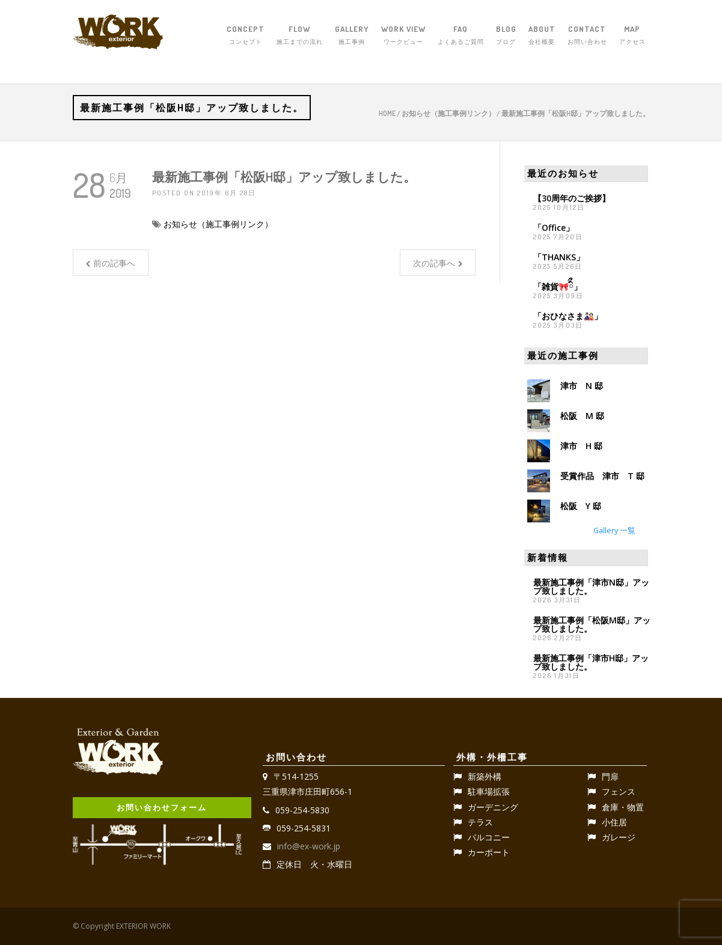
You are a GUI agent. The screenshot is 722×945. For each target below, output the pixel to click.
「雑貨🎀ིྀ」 (557, 286)
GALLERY (352, 35)
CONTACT (587, 35)
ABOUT (541, 35)
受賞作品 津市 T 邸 (602, 476)
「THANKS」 (558, 257)
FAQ (461, 35)
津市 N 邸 (581, 385)
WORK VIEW (403, 35)
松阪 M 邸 (582, 415)
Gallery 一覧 (614, 530)
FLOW (300, 35)
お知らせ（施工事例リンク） (448, 113)
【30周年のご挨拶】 (571, 198)
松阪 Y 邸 (580, 506)
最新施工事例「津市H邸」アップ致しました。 (591, 662)
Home (387, 113)
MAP (632, 35)
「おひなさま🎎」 (567, 316)
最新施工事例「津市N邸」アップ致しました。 (591, 586)
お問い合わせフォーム (162, 807)
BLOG (506, 35)
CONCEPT (246, 35)
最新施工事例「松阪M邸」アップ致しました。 (591, 624)
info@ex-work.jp (308, 846)
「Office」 (553, 227)
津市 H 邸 (581, 445)
